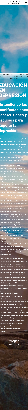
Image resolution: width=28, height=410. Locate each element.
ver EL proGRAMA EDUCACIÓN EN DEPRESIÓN (14, 341)
